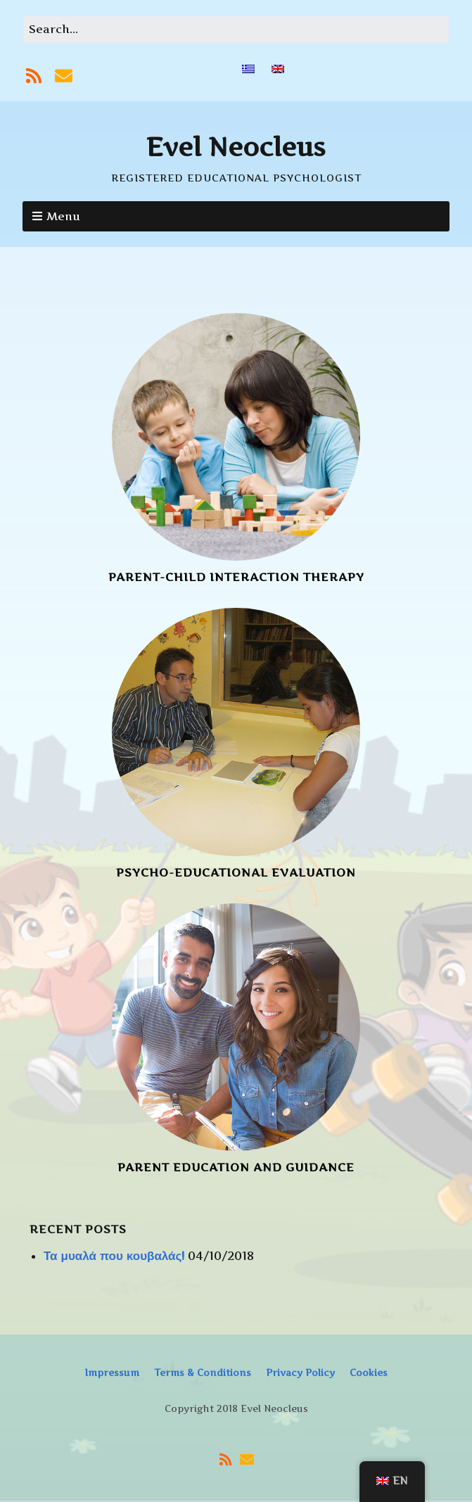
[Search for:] (236, 29)
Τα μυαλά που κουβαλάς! (114, 1256)
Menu (63, 216)
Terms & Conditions (202, 1372)
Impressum (111, 1372)
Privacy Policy (300, 1372)
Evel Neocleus (236, 147)
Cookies (369, 1372)
